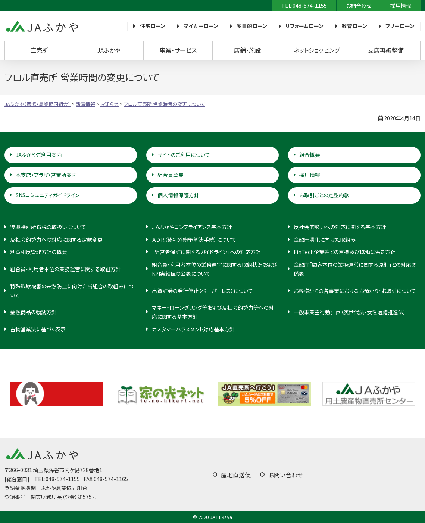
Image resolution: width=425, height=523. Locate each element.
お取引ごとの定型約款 (324, 195)
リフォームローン (304, 26)
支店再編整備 (386, 50)
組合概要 (309, 154)
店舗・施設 (247, 50)
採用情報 (400, 5)
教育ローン (354, 26)
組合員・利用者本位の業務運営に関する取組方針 (65, 269)
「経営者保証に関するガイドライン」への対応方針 (206, 252)
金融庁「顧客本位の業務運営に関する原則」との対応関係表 (355, 269)
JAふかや (109, 50)
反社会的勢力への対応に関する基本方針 (340, 226)
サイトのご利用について (183, 154)
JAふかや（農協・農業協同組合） (41, 26)
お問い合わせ (285, 474)
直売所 (39, 50)
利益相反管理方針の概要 (38, 252)
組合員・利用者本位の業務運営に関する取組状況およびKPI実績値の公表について (214, 269)
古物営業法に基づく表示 (38, 329)
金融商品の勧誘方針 (33, 312)
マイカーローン (201, 26)
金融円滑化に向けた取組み (325, 239)
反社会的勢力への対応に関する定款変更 (56, 239)
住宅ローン (152, 26)
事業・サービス (178, 50)
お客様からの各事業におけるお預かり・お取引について (355, 290)
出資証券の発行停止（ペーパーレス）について (202, 290)
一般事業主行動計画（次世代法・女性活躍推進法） (350, 312)
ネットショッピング (317, 50)
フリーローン (400, 26)
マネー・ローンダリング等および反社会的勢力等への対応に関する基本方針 (213, 312)
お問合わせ (358, 5)
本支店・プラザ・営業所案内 (46, 175)
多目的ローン (252, 26)
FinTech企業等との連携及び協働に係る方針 (345, 252)
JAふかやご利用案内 (39, 154)
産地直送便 (236, 474)
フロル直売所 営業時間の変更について (164, 104)
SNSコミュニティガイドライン (47, 195)
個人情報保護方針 (178, 195)
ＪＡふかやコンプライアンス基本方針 (192, 226)
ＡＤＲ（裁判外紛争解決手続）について (194, 239)
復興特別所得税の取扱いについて (48, 226)
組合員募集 (170, 175)
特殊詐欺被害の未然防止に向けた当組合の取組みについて (71, 290)
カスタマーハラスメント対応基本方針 (193, 329)
